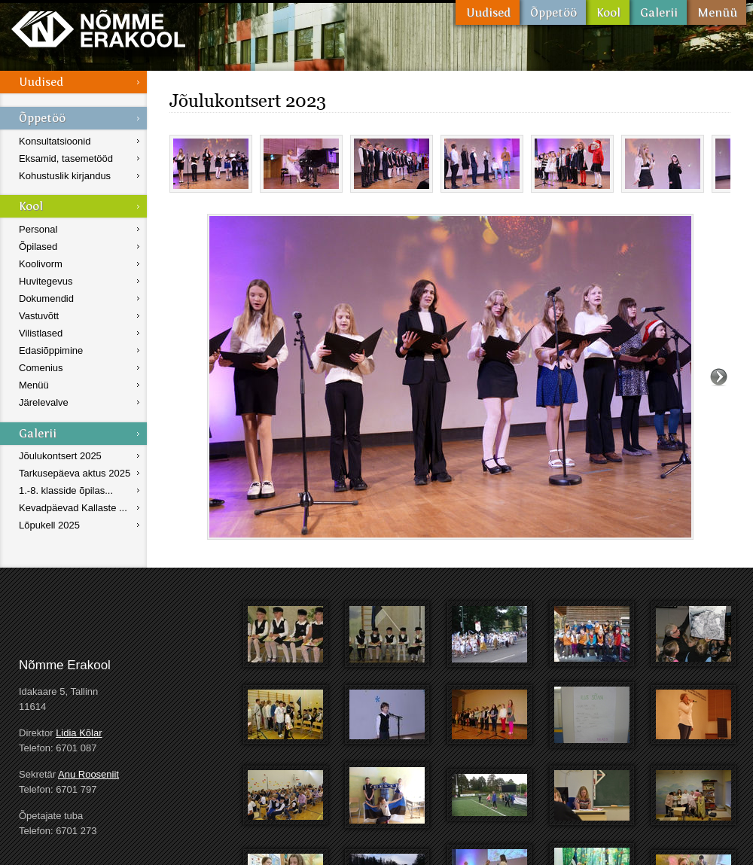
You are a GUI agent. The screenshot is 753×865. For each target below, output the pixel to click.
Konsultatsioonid (54, 141)
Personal (38, 229)
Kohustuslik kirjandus (65, 175)
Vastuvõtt (39, 315)
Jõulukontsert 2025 (60, 455)
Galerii (658, 12)
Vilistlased (40, 333)
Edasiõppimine (51, 350)
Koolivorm (40, 264)
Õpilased (38, 246)
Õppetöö (553, 12)
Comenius (41, 367)
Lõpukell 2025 (49, 525)
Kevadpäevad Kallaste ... (73, 507)
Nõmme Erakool (98, 28)
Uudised (488, 12)
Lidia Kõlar (79, 733)
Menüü (716, 12)
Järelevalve (44, 402)
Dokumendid (46, 298)
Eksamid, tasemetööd (66, 158)
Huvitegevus (46, 281)
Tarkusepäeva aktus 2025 (74, 473)
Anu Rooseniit (88, 774)
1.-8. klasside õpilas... (66, 490)
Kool (608, 12)
